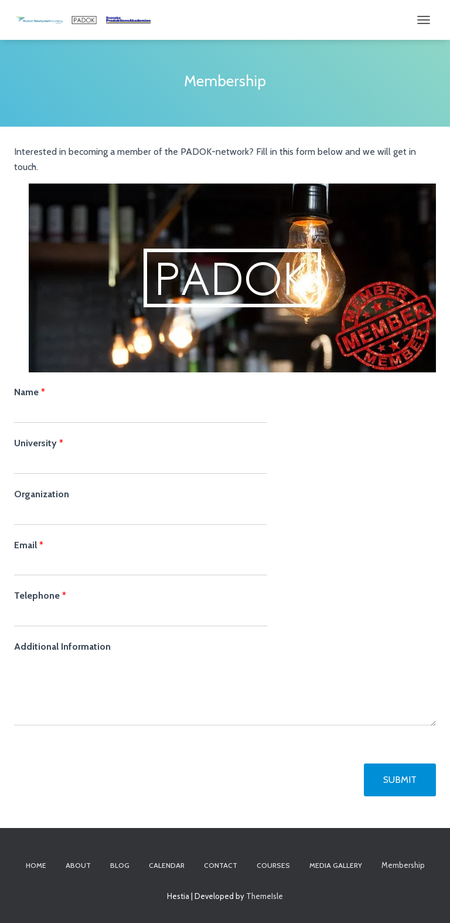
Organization (41, 494)
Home (36, 865)
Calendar (167, 865)
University (38, 443)
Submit (400, 779)
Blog (119, 865)
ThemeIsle (264, 896)
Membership (403, 865)
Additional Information (62, 646)
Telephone (40, 595)
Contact (220, 865)
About (78, 865)
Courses (273, 865)
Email (28, 545)
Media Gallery (335, 865)
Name (29, 392)
